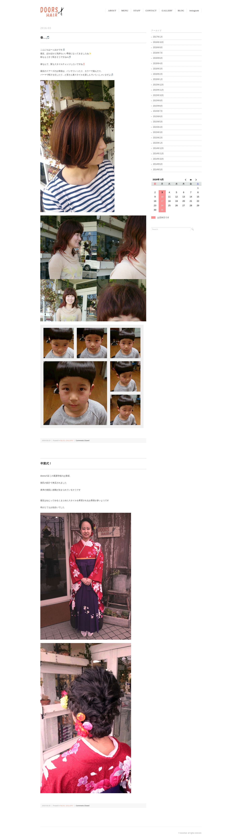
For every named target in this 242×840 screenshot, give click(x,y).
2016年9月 (158, 47)
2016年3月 (158, 69)
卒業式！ (46, 463)
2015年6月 (158, 116)
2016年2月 (158, 74)
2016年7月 (158, 53)
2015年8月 (158, 106)
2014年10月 (158, 159)
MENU (124, 10)
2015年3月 (158, 132)
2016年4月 (158, 63)
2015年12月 (158, 84)
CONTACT (151, 10)
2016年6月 (158, 58)
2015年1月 (158, 143)
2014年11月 (158, 153)
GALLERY (167, 10)
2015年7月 (158, 111)
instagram (194, 10)
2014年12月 (158, 148)
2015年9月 (158, 100)
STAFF (136, 10)
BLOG (181, 10)
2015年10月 (158, 95)
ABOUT (112, 10)
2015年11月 (158, 90)
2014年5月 (158, 169)
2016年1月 (158, 79)
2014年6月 (158, 164)
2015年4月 (158, 127)
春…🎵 (45, 37)
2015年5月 (158, 122)
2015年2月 (158, 138)
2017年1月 (158, 37)
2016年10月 (158, 42)
